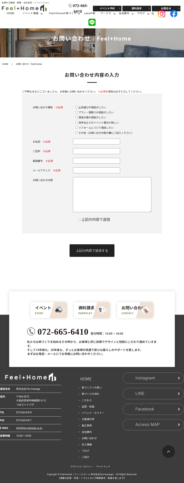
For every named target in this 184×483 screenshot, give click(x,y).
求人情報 (87, 444)
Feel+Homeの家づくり (63, 13)
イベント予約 (107, 8)
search (154, 13)
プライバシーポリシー (81, 466)
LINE (140, 393)
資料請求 (137, 8)
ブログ (141, 13)
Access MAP (147, 424)
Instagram (145, 378)
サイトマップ (103, 466)
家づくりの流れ (90, 393)
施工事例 (87, 425)
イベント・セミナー (93, 413)
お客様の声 (88, 419)
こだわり (87, 400)
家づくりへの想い (92, 387)
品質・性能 (88, 406)
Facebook (144, 409)
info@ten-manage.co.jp (29, 428)
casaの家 (89, 13)
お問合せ (166, 8)
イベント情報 (30, 13)
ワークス (105, 13)
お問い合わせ (89, 438)
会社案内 (124, 13)
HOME (10, 13)
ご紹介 (85, 457)
